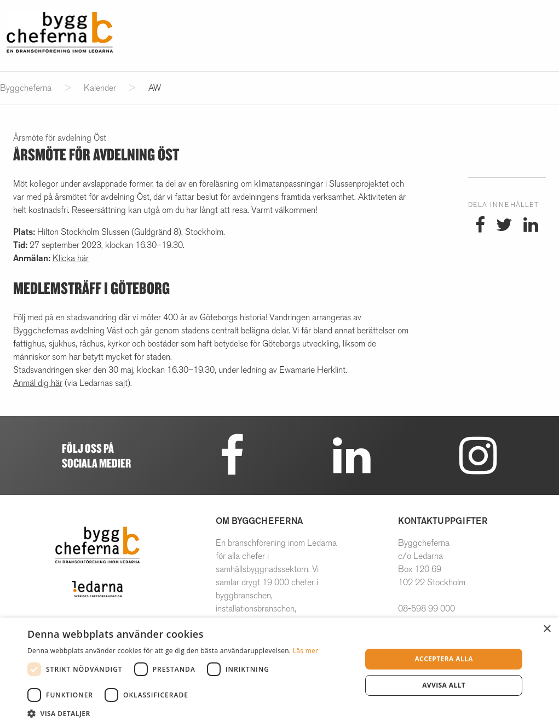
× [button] (547, 629)
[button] (189, 713)
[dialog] (279, 672)
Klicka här (71, 258)
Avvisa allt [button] (443, 685)
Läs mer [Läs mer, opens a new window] (306, 650)
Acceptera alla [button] (443, 658)
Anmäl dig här (37, 383)
